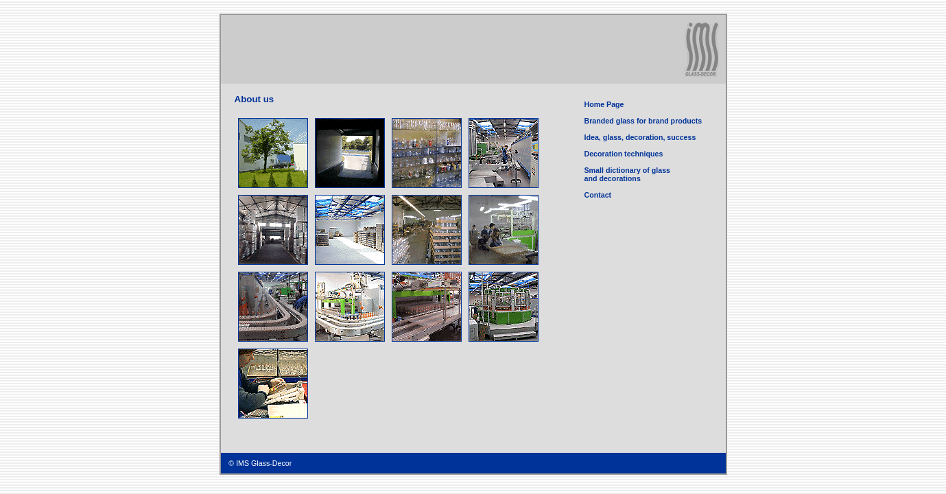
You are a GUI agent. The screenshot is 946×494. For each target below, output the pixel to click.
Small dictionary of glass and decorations (627, 174)
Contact (598, 195)
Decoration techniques (623, 154)
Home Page (604, 104)
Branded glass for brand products (643, 121)
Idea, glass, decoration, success (640, 137)
